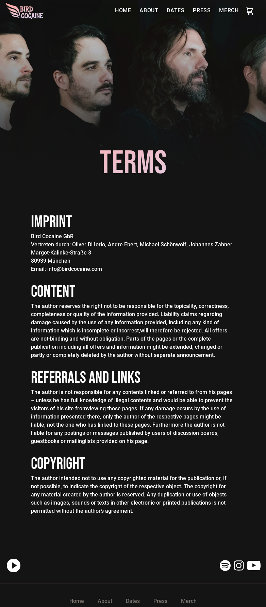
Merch (229, 10)
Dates (176, 10)
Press (202, 10)
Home (123, 10)
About (149, 10)
